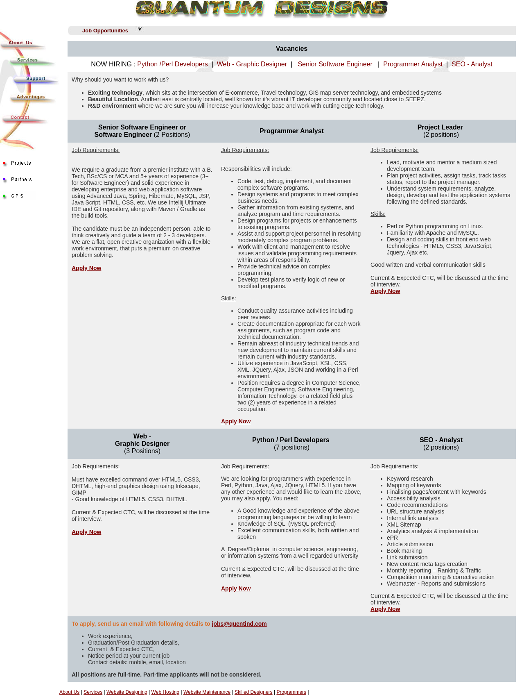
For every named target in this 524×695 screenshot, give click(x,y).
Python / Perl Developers (291, 439)
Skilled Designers (254, 692)
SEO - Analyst (472, 64)
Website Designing (126, 692)
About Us (69, 692)
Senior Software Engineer (336, 64)
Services (93, 692)
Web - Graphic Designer (252, 64)
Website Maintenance (206, 692)
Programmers (291, 692)
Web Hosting (165, 692)
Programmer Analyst (413, 64)
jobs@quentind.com (239, 623)
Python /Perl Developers (172, 64)
